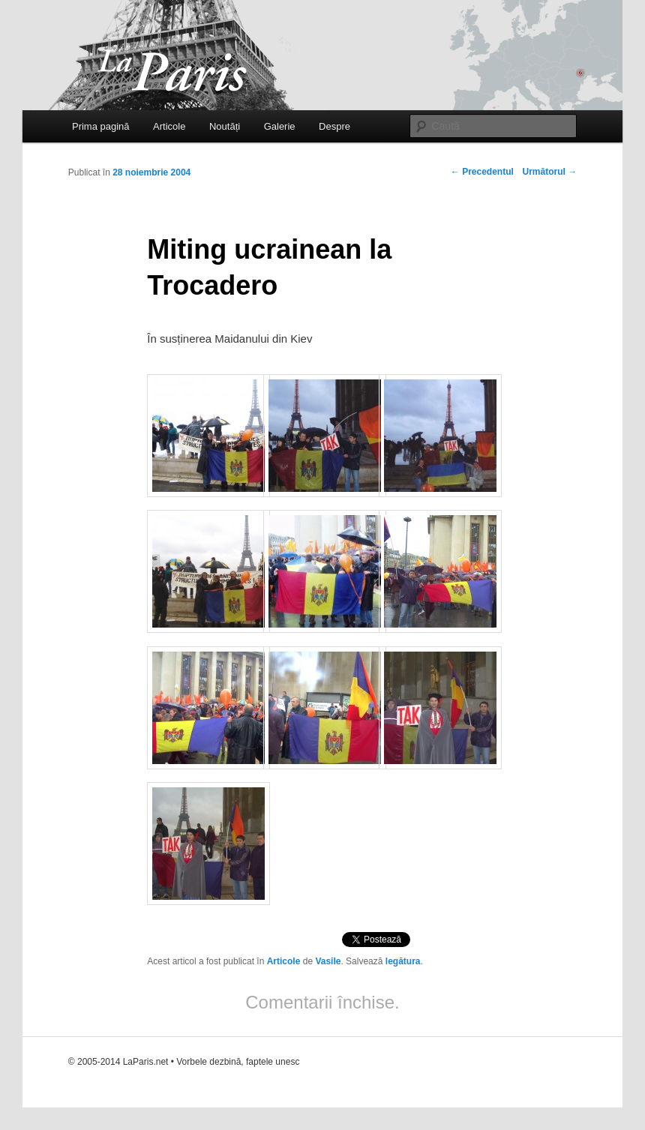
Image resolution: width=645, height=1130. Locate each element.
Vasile (327, 961)
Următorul (550, 171)
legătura (403, 961)
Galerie (280, 126)
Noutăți (224, 126)
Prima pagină (101, 126)
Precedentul (482, 171)
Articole (169, 126)
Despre (334, 126)
